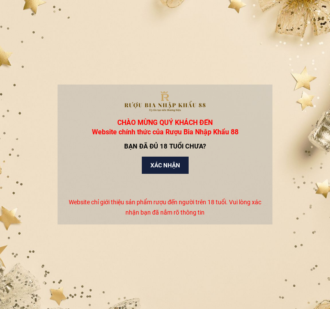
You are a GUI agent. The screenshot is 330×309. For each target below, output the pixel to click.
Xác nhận (165, 165)
